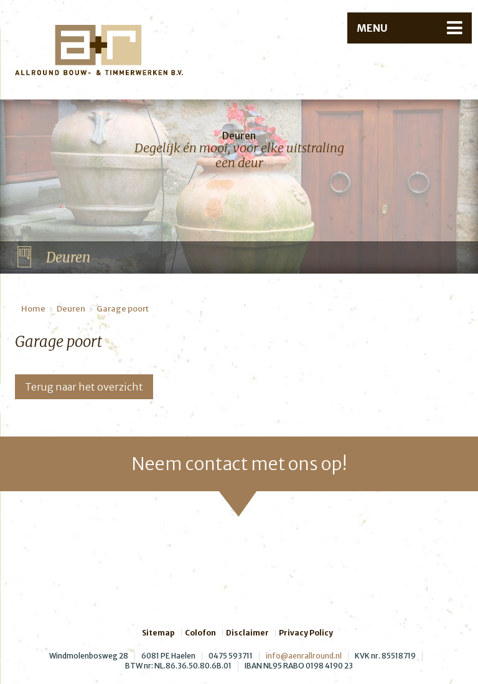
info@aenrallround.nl (304, 655)
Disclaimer (247, 633)
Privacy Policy (306, 633)
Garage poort (122, 309)
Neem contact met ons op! (239, 464)
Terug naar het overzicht (84, 387)
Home (33, 309)
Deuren (71, 309)
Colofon (200, 633)
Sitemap (158, 633)
